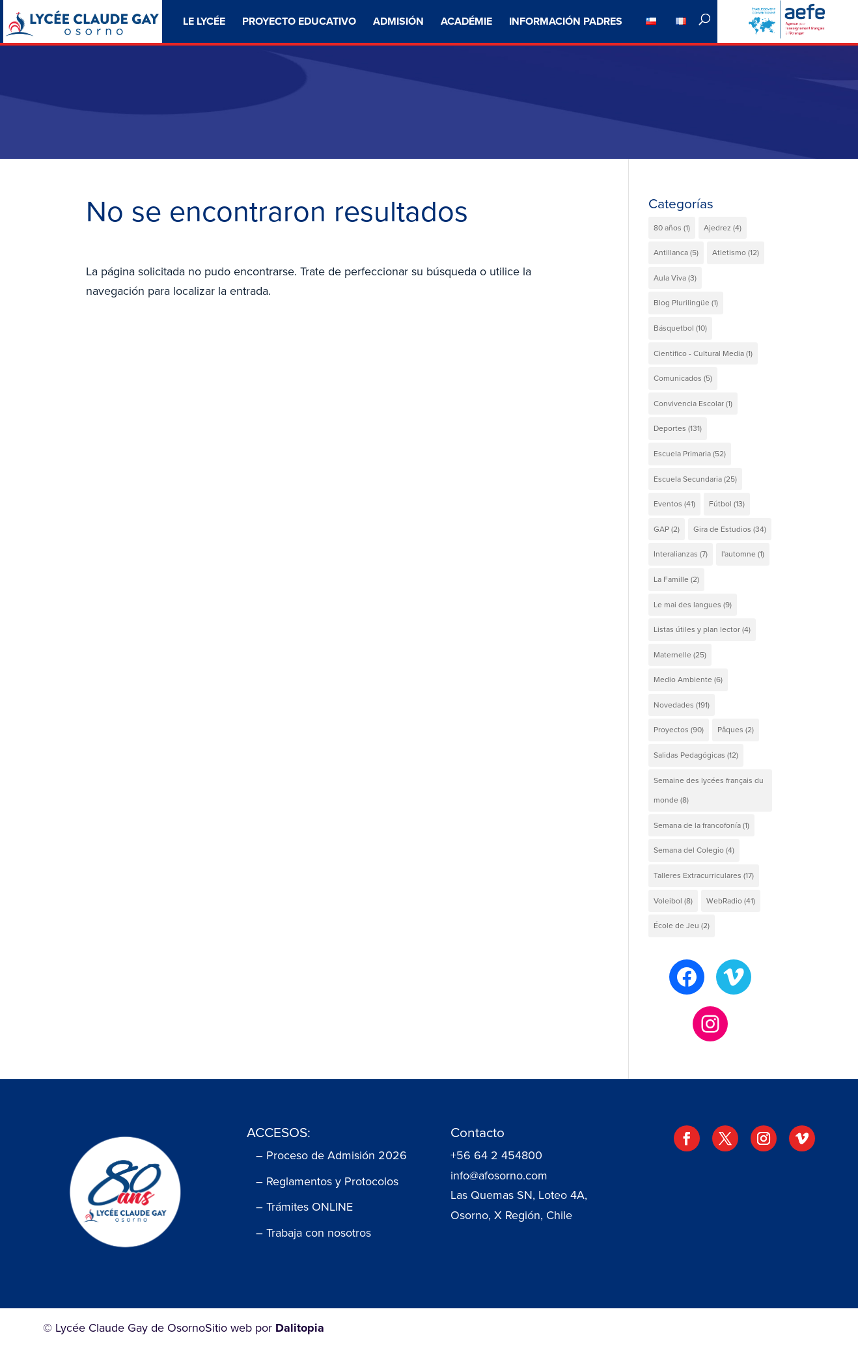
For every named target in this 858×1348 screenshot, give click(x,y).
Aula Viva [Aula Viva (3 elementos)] (675, 278)
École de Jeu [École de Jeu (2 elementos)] (682, 925)
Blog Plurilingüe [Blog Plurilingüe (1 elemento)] (686, 303)
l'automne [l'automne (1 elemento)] (742, 554)
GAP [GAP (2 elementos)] (667, 529)
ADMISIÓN (398, 21)
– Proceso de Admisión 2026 (331, 1155)
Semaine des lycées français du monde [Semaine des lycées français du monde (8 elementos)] (709, 790)
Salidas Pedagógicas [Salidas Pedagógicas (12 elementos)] (696, 755)
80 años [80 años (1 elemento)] (672, 228)
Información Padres (565, 21)
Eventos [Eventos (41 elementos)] (674, 504)
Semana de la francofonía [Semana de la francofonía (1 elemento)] (701, 825)
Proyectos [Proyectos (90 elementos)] (679, 730)
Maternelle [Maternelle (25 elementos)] (680, 655)
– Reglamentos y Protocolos (327, 1181)
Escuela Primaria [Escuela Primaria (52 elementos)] (690, 454)
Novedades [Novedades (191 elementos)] (682, 705)
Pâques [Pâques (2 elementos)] (735, 730)
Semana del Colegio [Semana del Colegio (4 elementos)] (694, 850)
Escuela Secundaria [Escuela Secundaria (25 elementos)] (695, 479)
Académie (466, 21)
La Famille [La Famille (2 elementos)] (676, 579)
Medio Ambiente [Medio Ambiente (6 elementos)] (688, 679)
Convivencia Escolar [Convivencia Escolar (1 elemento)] (693, 403)
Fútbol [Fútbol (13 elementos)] (727, 504)
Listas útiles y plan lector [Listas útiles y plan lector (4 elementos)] (702, 629)
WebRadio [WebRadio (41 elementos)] (730, 901)
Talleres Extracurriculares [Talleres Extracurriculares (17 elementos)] (704, 875)
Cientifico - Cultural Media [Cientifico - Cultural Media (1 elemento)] (703, 353)
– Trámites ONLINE (304, 1206)
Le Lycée (204, 21)
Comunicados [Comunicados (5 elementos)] (683, 378)
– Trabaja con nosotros (313, 1232)
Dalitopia (299, 1327)
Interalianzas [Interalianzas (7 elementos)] (681, 554)
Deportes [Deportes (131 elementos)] (678, 428)
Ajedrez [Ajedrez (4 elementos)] (722, 228)
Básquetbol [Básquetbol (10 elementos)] (680, 328)
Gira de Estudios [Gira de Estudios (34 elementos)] (729, 529)
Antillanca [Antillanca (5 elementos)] (676, 252)
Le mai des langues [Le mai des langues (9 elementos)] (693, 605)
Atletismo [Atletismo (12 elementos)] (735, 252)
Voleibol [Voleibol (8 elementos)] (673, 901)
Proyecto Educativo (299, 21)
